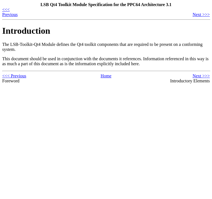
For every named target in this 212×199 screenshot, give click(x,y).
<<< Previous (10, 12)
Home (105, 76)
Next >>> (201, 14)
